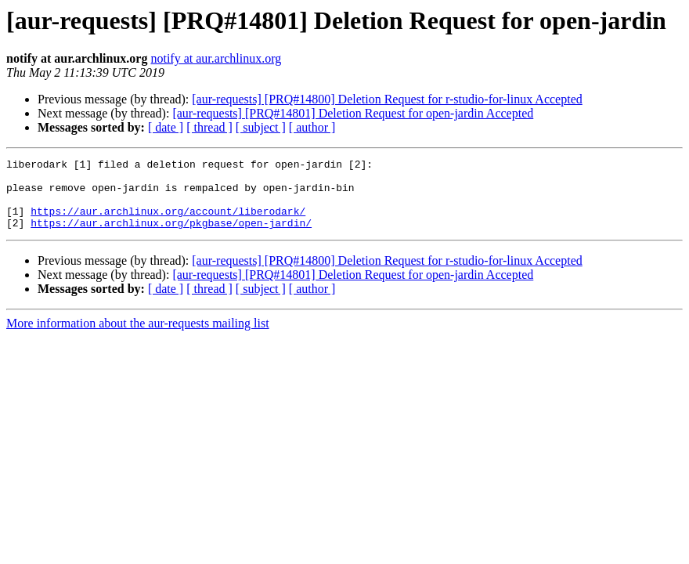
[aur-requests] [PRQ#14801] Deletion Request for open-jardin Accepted (352, 113)
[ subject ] (261, 127)
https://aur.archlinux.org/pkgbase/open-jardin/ (171, 237)
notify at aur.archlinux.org (215, 58)
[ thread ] (209, 127)
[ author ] (312, 127)
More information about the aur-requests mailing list (137, 337)
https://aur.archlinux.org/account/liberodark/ (168, 222)
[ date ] (165, 127)
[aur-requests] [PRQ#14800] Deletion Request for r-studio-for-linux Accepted (387, 99)
